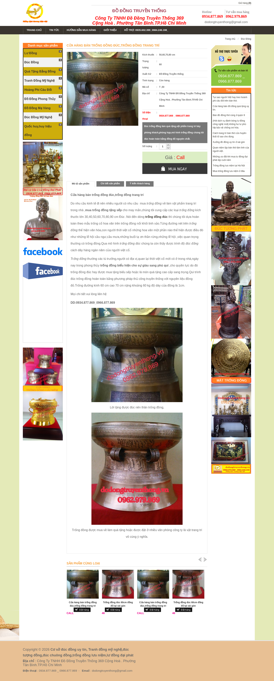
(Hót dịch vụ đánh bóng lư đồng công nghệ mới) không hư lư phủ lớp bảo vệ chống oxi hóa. (229, 124)
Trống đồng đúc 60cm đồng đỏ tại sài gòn (118, 604)
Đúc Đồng (246, 39)
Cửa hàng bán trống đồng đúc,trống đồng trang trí (83, 604)
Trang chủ (230, 39)
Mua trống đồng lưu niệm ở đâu (229, 171)
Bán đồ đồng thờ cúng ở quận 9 (229, 115)
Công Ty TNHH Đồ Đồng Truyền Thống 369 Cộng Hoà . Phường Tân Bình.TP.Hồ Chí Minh (139, 21)
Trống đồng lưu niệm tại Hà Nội (229, 165)
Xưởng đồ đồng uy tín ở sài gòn (229, 142)
